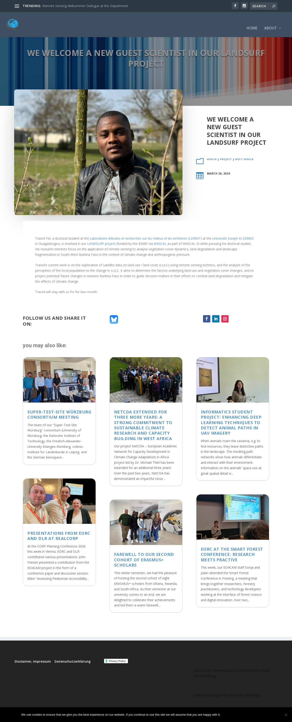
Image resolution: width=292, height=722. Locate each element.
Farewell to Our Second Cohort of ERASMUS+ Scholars (144, 560)
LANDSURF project (101, 243)
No (240, 714)
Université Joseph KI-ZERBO (233, 238)
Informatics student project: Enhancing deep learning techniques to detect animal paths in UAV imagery (231, 422)
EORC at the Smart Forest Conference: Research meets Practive (232, 554)
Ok (227, 714)
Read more (259, 714)
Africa (212, 159)
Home (252, 21)
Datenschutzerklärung (73, 661)
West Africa (244, 159)
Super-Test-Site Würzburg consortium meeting (59, 414)
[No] (286, 714)
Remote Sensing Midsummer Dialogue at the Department (85, 6)
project (226, 159)
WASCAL (160, 243)
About (270, 21)
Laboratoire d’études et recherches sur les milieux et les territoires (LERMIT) (146, 238)
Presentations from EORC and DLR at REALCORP (58, 535)
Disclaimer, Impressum (33, 661)
